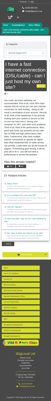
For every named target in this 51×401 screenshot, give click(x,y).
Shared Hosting (9, 285)
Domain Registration (11, 302)
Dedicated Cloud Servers (13, 290)
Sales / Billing (34, 25)
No (21, 166)
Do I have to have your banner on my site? (25, 235)
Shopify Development (12, 336)
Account (23, 2)
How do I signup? (25, 209)
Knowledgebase (18, 25)
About (6, 268)
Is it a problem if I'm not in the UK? (25, 197)
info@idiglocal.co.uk (32, 11)
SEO (5, 319)
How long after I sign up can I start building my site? (25, 223)
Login (32, 2)
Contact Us (8, 279)
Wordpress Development (13, 325)
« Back (8, 244)
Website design (9, 313)
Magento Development (12, 330)
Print (41, 86)
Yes (9, 166)
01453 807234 (29, 8)
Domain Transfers (10, 308)
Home (5, 25)
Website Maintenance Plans (14, 296)
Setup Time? (25, 186)
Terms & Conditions (11, 273)
